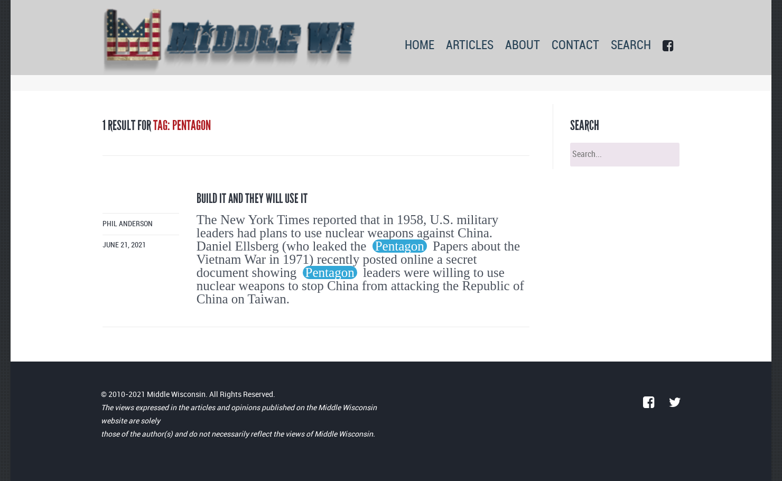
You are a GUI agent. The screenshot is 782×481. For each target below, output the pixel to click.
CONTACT (575, 45)
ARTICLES (470, 45)
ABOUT (522, 45)
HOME (419, 45)
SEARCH (631, 45)
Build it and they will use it (252, 198)
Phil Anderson (128, 224)
